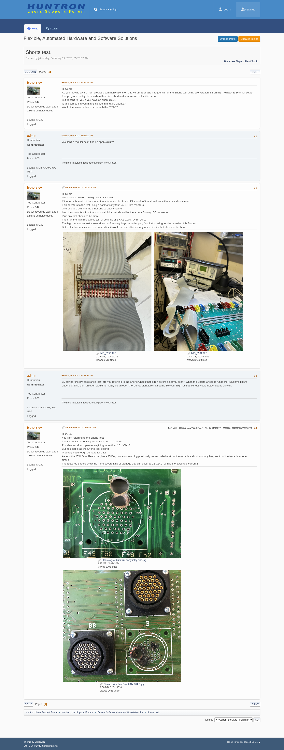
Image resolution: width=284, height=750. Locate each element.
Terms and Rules (242, 742)
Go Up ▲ (255, 742)
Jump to (209, 719)
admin (31, 135)
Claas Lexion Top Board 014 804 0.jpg (122, 684)
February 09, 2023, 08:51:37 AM (80, 427)
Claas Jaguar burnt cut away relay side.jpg (122, 560)
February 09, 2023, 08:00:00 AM (80, 187)
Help (229, 742)
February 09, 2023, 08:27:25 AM (77, 375)
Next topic (251, 61)
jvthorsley (34, 82)
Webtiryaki (40, 742)
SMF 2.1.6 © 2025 (32, 746)
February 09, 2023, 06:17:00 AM (77, 135)
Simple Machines (50, 746)
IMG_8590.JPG (106, 353)
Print (255, 72)
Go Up (28, 704)
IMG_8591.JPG (197, 353)
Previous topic (233, 61)
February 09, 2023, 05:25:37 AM (77, 82)
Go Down (30, 72)
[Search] (96, 10)
